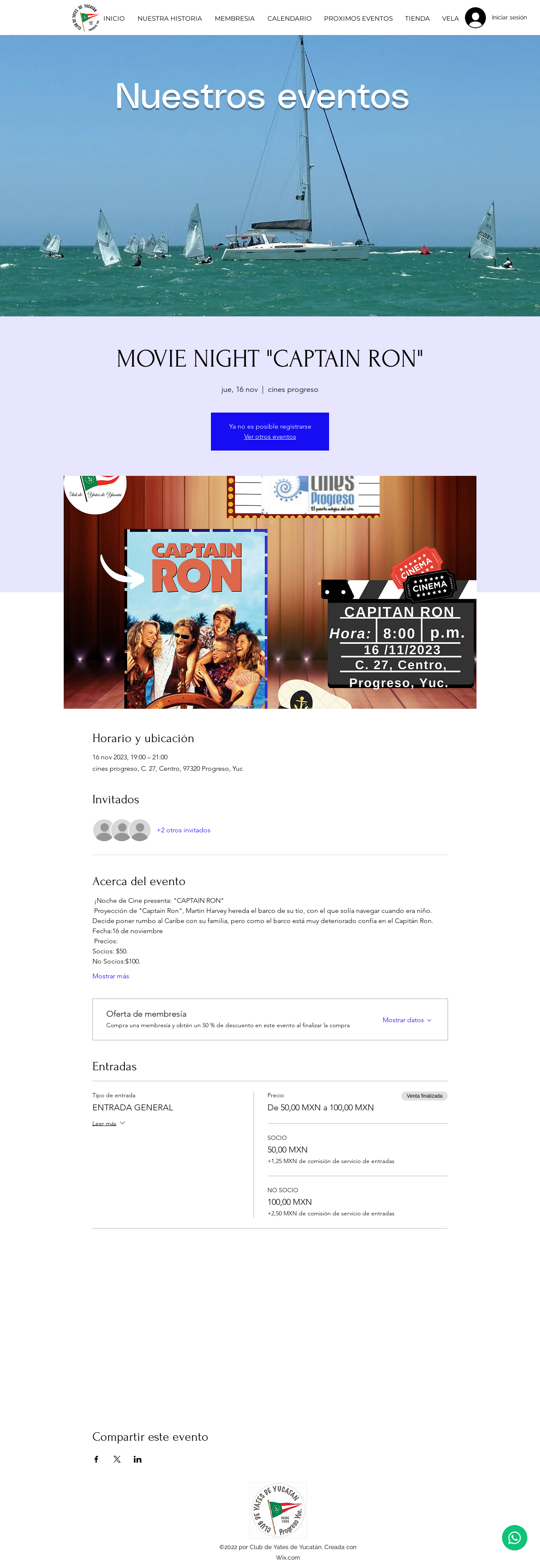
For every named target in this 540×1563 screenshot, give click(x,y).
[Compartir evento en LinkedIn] (138, 1459)
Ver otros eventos (270, 436)
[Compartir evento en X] (117, 1459)
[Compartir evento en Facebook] (96, 1459)
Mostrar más (110, 976)
